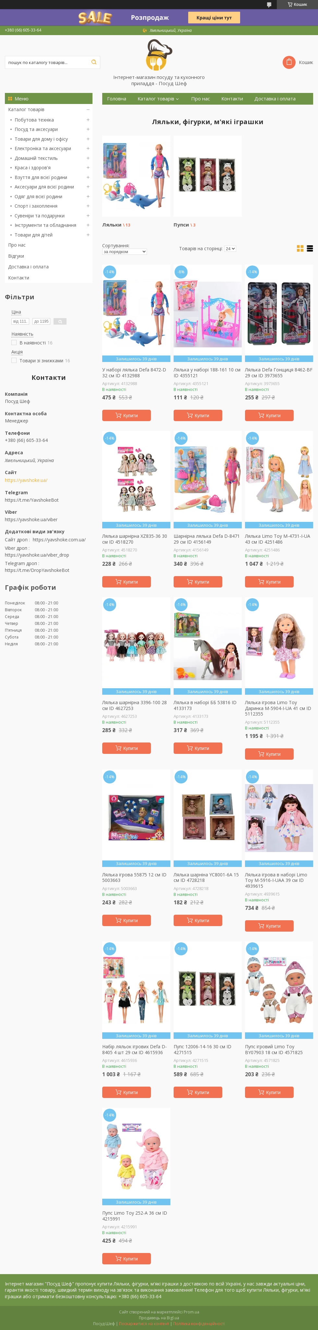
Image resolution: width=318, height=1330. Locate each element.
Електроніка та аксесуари (43, 148)
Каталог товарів (26, 109)
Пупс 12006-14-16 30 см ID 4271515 (202, 1049)
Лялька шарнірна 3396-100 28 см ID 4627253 (134, 705)
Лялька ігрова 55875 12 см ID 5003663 (134, 877)
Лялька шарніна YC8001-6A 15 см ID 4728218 (206, 877)
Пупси (181, 224)
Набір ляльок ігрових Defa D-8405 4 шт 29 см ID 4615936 (134, 1049)
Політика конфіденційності (199, 1323)
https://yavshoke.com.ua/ (59, 539)
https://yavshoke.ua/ (26, 480)
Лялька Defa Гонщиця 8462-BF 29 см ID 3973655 (278, 372)
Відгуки (16, 256)
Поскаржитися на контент (144, 1323)
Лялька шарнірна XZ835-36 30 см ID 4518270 (134, 539)
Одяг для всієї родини (38, 196)
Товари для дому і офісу (41, 139)
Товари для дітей (34, 235)
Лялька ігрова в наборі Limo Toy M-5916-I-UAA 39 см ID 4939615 (276, 880)
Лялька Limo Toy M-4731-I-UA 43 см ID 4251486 (277, 539)
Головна (116, 98)
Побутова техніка (34, 120)
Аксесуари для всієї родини (44, 187)
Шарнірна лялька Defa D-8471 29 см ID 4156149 (207, 539)
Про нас (17, 245)
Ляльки (111, 224)
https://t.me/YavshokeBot (32, 500)
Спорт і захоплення (36, 206)
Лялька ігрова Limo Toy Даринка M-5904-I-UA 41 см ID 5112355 (278, 708)
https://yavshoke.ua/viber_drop (37, 555)
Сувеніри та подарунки (40, 216)
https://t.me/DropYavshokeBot (37, 570)
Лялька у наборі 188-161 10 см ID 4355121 (207, 372)
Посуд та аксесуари (36, 129)
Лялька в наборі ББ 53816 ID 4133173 (205, 705)
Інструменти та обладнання (45, 225)
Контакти (18, 278)
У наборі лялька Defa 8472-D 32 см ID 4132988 (134, 372)
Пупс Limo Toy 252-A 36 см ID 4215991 (134, 1215)
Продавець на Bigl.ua (159, 1318)
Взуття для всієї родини (41, 177)
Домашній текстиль (36, 158)
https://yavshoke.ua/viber (31, 519)
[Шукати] (93, 62)
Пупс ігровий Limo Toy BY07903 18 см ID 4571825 (274, 1049)
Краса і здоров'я (33, 167)
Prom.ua (191, 1312)
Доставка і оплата (28, 267)
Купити (130, 415)
